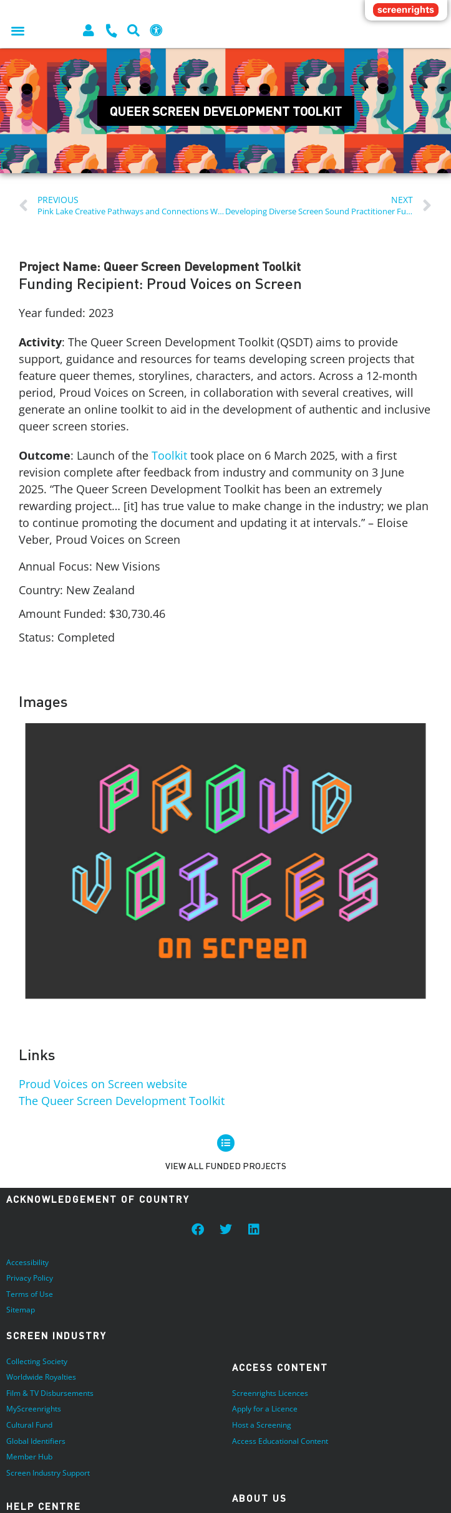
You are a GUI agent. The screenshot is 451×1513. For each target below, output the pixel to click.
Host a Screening (261, 1425)
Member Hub (29, 1456)
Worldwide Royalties (41, 1377)
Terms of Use (29, 1294)
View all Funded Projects (225, 1165)
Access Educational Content (280, 1441)
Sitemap (20, 1309)
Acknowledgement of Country (98, 1199)
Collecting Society (36, 1361)
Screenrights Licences (270, 1393)
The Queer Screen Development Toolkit (122, 1100)
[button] (18, 30)
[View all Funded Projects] (226, 1143)
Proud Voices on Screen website (103, 1083)
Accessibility (27, 1262)
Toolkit (169, 455)
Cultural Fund (29, 1425)
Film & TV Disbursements (50, 1393)
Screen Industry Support (48, 1473)
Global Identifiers (35, 1441)
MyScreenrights (33, 1408)
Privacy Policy (29, 1278)
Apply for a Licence (265, 1408)
